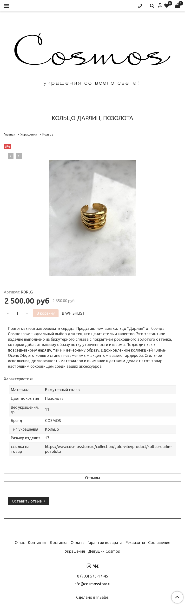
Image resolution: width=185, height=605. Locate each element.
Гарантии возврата (104, 542)
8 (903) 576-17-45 (92, 576)
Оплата (78, 542)
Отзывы (92, 478)
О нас (20, 542)
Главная (9, 134)
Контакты (37, 542)
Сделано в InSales (92, 597)
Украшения (28, 134)
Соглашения (159, 542)
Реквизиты (135, 542)
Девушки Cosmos (104, 551)
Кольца (47, 134)
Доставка (58, 542)
